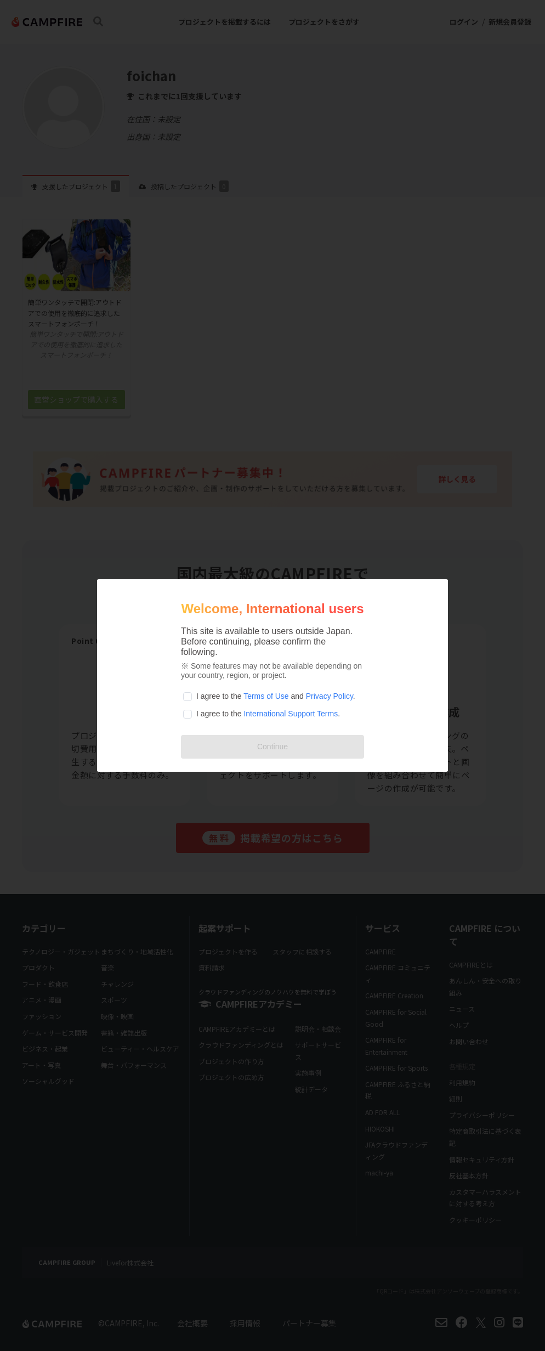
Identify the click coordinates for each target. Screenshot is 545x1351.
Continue (272, 746)
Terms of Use (265, 696)
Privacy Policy (329, 696)
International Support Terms (290, 713)
